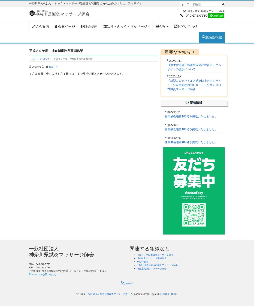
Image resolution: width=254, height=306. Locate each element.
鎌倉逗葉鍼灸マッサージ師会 (152, 268)
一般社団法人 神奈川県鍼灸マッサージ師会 (108, 294)
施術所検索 (212, 37)
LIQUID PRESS (169, 294)
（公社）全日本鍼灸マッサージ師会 (155, 255)
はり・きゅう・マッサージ (125, 26)
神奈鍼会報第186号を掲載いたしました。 (191, 129)
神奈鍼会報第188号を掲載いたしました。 (191, 116)
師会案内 (89, 26)
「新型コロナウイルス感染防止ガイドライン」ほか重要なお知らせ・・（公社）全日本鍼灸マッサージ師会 (194, 85)
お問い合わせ (186, 26)
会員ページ (65, 26)
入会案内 (40, 26)
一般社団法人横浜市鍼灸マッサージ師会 (157, 265)
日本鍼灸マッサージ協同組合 (152, 258)
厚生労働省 (142, 261)
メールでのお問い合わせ (43, 274)
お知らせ (53, 66)
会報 (161, 26)
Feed (127, 283)
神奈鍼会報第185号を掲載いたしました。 (191, 142)
